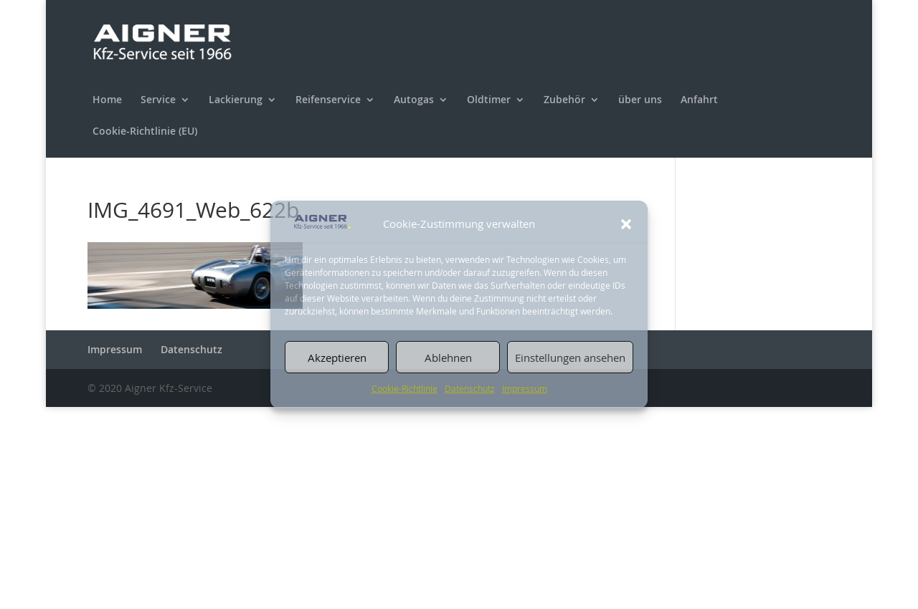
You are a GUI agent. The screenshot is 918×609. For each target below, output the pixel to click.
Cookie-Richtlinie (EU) (145, 132)
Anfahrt (699, 100)
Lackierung (235, 100)
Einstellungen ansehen (570, 357)
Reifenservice (328, 100)
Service (158, 100)
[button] (626, 224)
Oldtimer (489, 100)
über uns (640, 100)
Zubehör (564, 100)
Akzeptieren (337, 357)
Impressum (524, 388)
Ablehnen (448, 357)
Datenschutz (470, 388)
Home (107, 100)
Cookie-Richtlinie (404, 388)
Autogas (414, 100)
